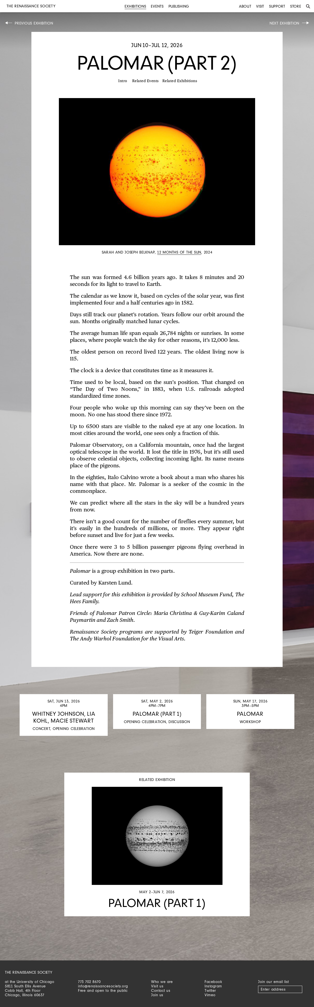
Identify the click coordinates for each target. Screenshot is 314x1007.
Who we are (162, 981)
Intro (122, 81)
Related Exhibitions (179, 81)
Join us (157, 995)
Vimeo (210, 995)
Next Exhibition (284, 23)
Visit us (157, 986)
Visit (260, 6)
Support (277, 6)
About (245, 6)
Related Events (145, 81)
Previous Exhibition (34, 23)
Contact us (160, 990)
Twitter (210, 990)
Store (295, 6)
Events (157, 6)
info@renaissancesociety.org (103, 986)
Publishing (179, 6)
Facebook (213, 981)
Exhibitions (135, 6)
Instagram (213, 986)
